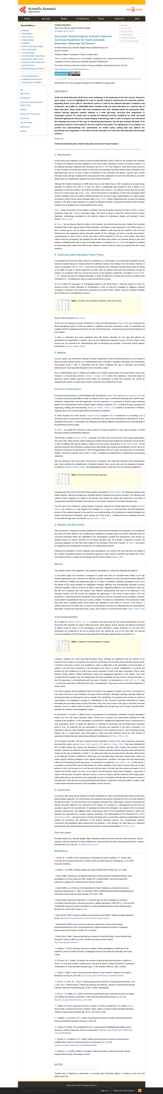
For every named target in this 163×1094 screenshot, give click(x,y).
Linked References (127, 38)
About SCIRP (76, 1085)
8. (55, 936)
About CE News (28, 65)
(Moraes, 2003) (117, 557)
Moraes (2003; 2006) (129, 444)
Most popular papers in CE (32, 59)
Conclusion (24, 118)
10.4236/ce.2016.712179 (64, 31)
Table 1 (57, 210)
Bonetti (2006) (119, 242)
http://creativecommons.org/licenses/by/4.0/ (72, 69)
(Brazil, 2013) (79, 318)
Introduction (25, 98)
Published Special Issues (31, 79)
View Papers (26, 34)
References (61, 851)
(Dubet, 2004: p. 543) (136, 609)
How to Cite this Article (129, 41)
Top (21, 90)
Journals (45, 18)
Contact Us (93, 1085)
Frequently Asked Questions (32, 69)
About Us (119, 18)
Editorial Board (27, 40)
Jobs (137, 18)
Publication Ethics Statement (33, 62)
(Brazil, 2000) (123, 323)
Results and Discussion (30, 114)
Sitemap (85, 1085)
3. (55, 876)
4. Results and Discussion (69, 524)
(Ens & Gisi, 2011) (127, 826)
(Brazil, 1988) (84, 193)
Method (23, 109)
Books (64, 18)
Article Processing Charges (32, 46)
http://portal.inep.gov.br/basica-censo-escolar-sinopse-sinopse (84, 918)
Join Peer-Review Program (46, 1091)
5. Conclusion (62, 790)
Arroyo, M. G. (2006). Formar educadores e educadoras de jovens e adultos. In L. (88, 858)
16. (56, 1027)
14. (56, 1006)
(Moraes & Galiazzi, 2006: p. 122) (102, 408)
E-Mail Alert (26, 1091)
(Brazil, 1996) (104, 167)
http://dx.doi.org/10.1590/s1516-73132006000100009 (76, 1045)
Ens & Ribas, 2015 (116, 744)
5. (55, 900)
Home (27, 18)
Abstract (123, 25)
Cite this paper (63, 832)
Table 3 (132, 543)
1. (55, 858)
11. (56, 973)
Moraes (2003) (112, 396)
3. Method (60, 352)
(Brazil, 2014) (100, 199)
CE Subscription (28, 53)
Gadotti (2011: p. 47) (131, 680)
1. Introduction (63, 154)
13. (56, 994)
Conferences (82, 18)
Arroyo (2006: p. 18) (122, 762)
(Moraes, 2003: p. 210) (96, 518)
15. (56, 1018)
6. (55, 915)
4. (55, 888)
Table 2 (60, 430)
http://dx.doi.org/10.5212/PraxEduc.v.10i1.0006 (73, 1000)
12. (56, 982)
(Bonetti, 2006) (78, 267)
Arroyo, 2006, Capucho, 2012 (91, 744)
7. (55, 924)
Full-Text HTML (126, 32)
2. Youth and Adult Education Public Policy (79, 254)
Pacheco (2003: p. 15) (76, 622)
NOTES (59, 1064)
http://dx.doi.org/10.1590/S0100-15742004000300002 (103, 976)
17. (56, 1039)
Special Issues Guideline (31, 82)
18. (56, 1051)
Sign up (104, 1090)
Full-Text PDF (125, 28)
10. (56, 960)
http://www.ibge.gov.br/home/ (66, 942)
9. (55, 948)
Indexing (25, 30)
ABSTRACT (61, 91)
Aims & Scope (27, 37)
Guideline (25, 43)
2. (55, 870)
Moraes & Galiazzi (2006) (75, 346)
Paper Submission (29, 50)
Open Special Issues (29, 76)
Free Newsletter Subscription (33, 56)
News (101, 18)
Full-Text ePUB (126, 35)
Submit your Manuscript (123, 1090)
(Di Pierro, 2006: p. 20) (119, 736)
